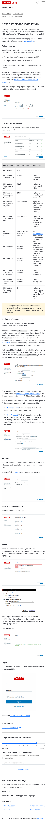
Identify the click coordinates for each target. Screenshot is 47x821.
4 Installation (18, 13)
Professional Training (37, 805)
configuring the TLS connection (28, 393)
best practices (29, 41)
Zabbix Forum (35, 809)
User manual (6, 13)
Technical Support (8, 805)
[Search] (38, 3)
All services (6, 809)
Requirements (38, 233)
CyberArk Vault (12, 414)
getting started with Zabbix (20, 715)
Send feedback (23, 769)
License (40, 818)
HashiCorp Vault (13, 407)
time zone (16, 471)
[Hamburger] (43, 2)
